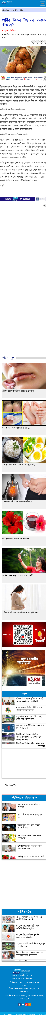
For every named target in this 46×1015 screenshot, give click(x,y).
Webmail (24, 991)
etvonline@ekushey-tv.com (27, 988)
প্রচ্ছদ (6, 10)
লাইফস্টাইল (18, 10)
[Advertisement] (22, 284)
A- (37, 42)
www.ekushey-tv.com (22, 978)
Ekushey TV (10, 785)
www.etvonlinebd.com (22, 975)
